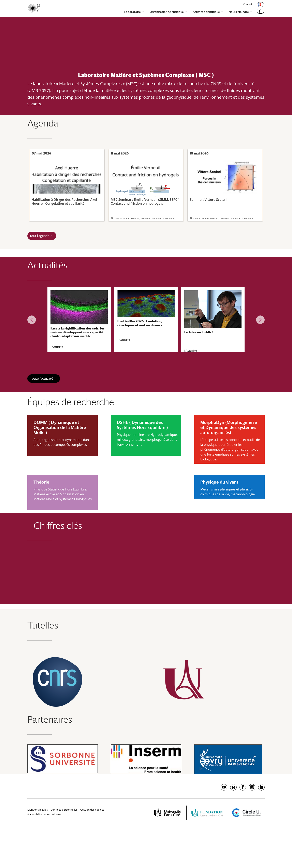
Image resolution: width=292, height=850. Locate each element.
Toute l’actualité (41, 378)
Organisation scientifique (167, 11)
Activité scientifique (206, 11)
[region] (146, 320)
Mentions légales (37, 809)
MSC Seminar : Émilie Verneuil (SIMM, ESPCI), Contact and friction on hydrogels (145, 181)
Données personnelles (63, 809)
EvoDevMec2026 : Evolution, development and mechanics (139, 323)
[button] (31, 319)
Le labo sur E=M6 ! (198, 332)
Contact (247, 4)
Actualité (57, 346)
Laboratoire (132, 11)
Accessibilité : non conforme (44, 814)
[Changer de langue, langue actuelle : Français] (260, 4)
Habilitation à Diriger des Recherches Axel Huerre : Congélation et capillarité (66, 181)
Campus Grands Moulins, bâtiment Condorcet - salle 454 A (144, 218)
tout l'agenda (39, 236)
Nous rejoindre (239, 11)
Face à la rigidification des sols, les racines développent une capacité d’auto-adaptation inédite (77, 332)
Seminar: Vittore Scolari (225, 179)
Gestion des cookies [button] (92, 809)
